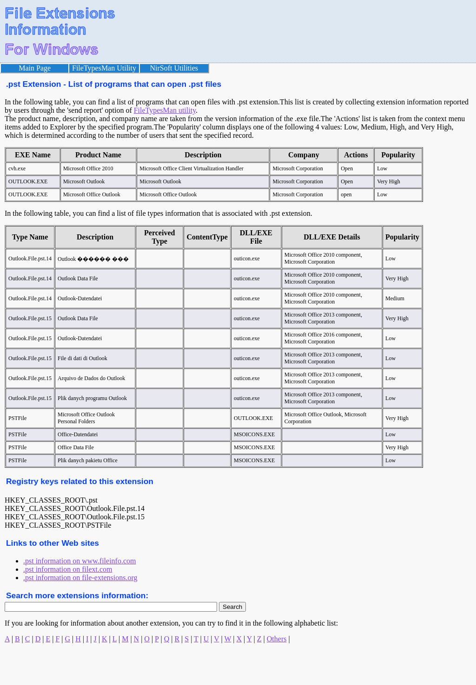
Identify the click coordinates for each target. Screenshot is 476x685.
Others (277, 639)
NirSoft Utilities (174, 68)
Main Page (35, 68)
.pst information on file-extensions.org (80, 578)
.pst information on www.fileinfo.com (79, 561)
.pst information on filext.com (67, 569)
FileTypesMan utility (165, 110)
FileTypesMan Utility (104, 68)
